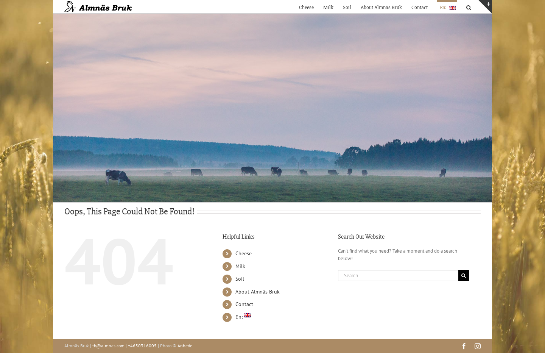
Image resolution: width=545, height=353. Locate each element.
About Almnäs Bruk (257, 291)
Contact (244, 304)
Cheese (243, 253)
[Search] (463, 275)
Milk (240, 266)
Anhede (185, 345)
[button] (468, 6)
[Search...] (398, 275)
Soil (239, 278)
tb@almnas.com (108, 345)
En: (243, 317)
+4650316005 (142, 345)
